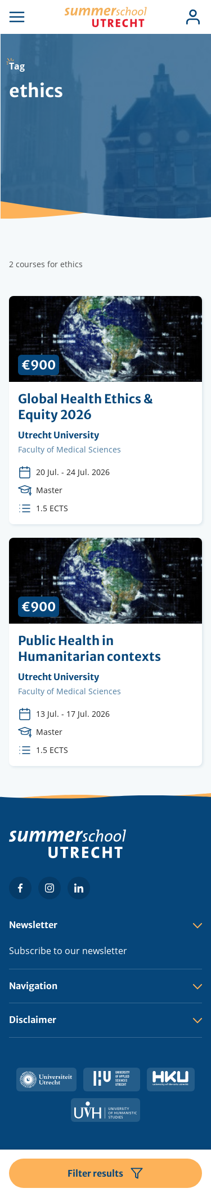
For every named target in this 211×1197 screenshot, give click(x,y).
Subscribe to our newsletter (68, 950)
